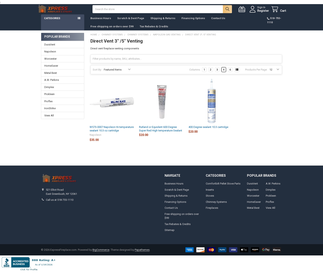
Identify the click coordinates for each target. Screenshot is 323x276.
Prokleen (49, 98)
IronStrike (50, 112)
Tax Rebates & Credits (154, 30)
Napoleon (50, 55)
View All (49, 119)
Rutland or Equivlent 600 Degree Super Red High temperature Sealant (160, 133)
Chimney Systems (216, 206)
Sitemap (169, 234)
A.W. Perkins (51, 84)
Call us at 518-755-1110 (59, 203)
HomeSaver (51, 69)
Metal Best (50, 77)
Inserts (210, 193)
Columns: (194, 73)
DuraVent (49, 48)
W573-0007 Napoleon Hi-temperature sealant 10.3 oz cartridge (112, 133)
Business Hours (100, 22)
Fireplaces (212, 211)
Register (259, 12)
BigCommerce (100, 253)
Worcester (50, 62)
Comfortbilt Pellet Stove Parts (223, 187)
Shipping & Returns (162, 22)
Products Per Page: (256, 73)
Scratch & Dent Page (130, 22)
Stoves (210, 199)
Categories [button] (52, 22)
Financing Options (193, 22)
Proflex (48, 105)
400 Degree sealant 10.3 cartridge (208, 131)
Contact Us (218, 22)
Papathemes (142, 253)
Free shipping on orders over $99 (111, 30)
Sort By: (97, 73)
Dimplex (49, 91)
